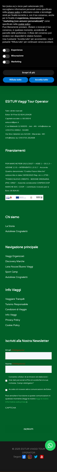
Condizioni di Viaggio (16, 309)
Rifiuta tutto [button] (15, 79)
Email (14, 350)
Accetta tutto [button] (41, 79)
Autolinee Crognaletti (16, 231)
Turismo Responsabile (16, 304)
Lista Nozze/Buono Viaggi (19, 266)
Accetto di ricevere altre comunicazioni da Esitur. (30, 389)
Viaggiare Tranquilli (14, 299)
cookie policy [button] (24, 24)
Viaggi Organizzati (14, 256)
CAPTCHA (10, 407)
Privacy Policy (12, 320)
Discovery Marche (14, 261)
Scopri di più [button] (28, 72)
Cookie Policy (12, 325)
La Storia (10, 226)
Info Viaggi (11, 314)
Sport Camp (11, 271)
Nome (15, 363)
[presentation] (28, 416)
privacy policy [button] (13, 12)
